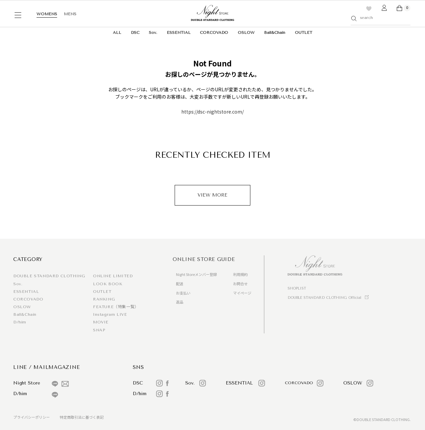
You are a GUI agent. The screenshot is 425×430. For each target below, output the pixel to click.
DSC (135, 32)
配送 (179, 283)
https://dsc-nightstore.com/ (212, 111)
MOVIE (101, 322)
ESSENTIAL (179, 32)
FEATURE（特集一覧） (116, 306)
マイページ (242, 293)
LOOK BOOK (107, 284)
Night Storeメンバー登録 (196, 274)
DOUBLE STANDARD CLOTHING (49, 276)
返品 (179, 301)
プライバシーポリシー (31, 417)
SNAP (99, 330)
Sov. (153, 32)
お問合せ (240, 283)
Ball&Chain (274, 32)
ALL (117, 32)
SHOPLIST (297, 288)
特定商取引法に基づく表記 (82, 417)
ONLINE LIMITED (112, 276)
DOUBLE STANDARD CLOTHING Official (324, 298)
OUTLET (303, 32)
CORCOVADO (214, 32)
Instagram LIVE (110, 314)
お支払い (183, 293)
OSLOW (246, 32)
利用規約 (240, 274)
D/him (19, 322)
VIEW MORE (212, 195)
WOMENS (47, 14)
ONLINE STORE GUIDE (204, 259)
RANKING (104, 299)
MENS (70, 14)
